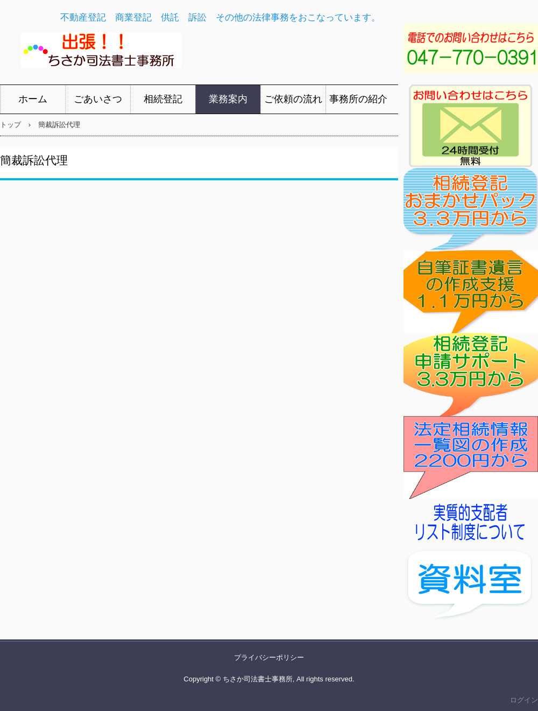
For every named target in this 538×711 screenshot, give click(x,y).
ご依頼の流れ (293, 99)
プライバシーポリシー (269, 657)
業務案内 (228, 99)
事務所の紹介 (358, 99)
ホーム (32, 99)
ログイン (524, 700)
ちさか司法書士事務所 (178, 53)
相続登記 (163, 99)
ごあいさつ (98, 99)
